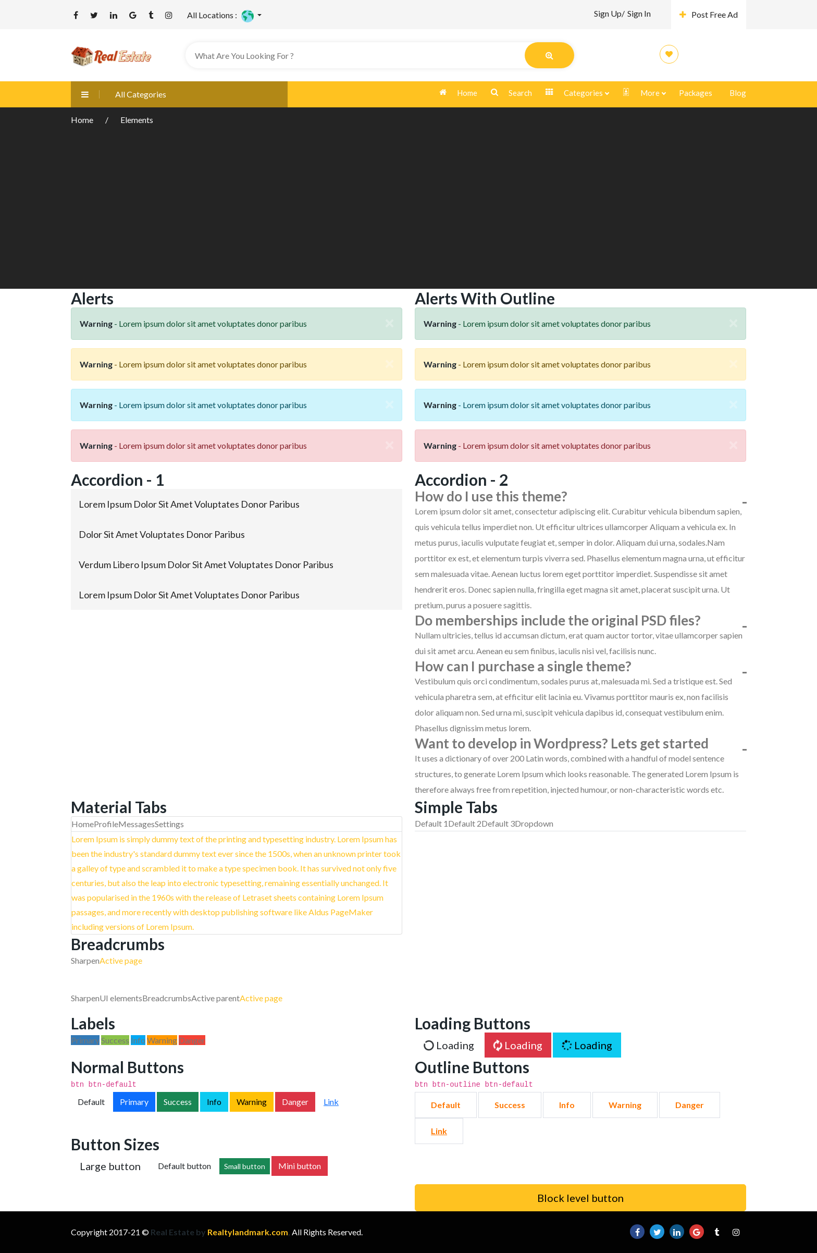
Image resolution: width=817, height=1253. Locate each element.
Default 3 (498, 823)
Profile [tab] (106, 824)
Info (214, 1102)
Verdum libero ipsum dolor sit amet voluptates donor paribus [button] (206, 564)
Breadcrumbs (166, 998)
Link (331, 1102)
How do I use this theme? (491, 496)
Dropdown (534, 823)
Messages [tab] (136, 824)
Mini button (299, 1166)
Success (178, 1102)
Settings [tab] (169, 824)
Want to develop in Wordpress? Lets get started (562, 743)
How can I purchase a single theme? (523, 666)
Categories (577, 93)
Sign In (639, 13)
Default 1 (431, 823)
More (643, 93)
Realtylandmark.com (247, 1232)
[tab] (236, 504)
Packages (695, 92)
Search (511, 92)
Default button (184, 1166)
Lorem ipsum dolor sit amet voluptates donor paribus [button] (189, 504)
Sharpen (85, 960)
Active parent (215, 998)
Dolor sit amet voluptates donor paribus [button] (162, 534)
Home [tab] (82, 824)
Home (458, 92)
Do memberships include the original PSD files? (558, 620)
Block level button (580, 1197)
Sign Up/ (609, 13)
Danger (295, 1102)
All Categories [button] (118, 94)
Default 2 (464, 823)
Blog (737, 92)
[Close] (388, 322)
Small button (244, 1166)
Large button (110, 1166)
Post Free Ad (708, 14)
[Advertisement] (408, 205)
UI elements (121, 998)
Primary (134, 1102)
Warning (252, 1102)
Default (91, 1102)
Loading (448, 1045)
